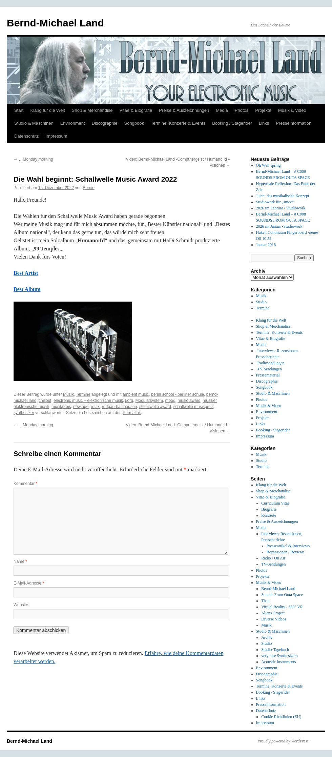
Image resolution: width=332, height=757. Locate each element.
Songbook (134, 123)
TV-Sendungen (273, 564)
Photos (241, 110)
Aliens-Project (273, 613)
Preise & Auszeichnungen (184, 110)
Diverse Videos (273, 619)
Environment (72, 123)
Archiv (266, 637)
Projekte (263, 110)
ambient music (136, 394)
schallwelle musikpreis (193, 406)
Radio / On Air (273, 558)
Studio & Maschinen (34, 123)
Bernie (89, 187)
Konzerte (268, 515)
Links (264, 123)
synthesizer (24, 412)
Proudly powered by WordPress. (283, 741)
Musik (68, 394)
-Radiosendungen (270, 363)
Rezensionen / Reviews (286, 552)
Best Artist (26, 273)
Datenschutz (26, 136)
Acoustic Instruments (278, 661)
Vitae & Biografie (136, 110)
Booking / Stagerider (232, 123)
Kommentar (25, 483)
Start (18, 110)
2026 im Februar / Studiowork (280, 208)
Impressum (56, 136)
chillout (45, 400)
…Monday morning (33, 159)
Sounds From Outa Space (282, 594)
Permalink (132, 412)
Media (222, 110)
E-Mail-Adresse (29, 583)
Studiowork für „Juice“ (275, 202)
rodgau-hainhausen (119, 406)
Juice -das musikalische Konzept (282, 195)
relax (95, 406)
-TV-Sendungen (269, 369)
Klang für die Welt (47, 110)
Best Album (27, 289)
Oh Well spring (268, 165)
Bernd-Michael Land (55, 22)
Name (20, 561)
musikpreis (61, 406)
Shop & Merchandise (92, 110)
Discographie (105, 123)
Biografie (268, 509)
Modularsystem (149, 400)
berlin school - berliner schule (177, 394)
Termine (83, 394)
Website (21, 604)
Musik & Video (292, 110)
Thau (265, 600)
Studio (261, 302)
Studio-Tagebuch (275, 649)
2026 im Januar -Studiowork (279, 226)
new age (80, 406)
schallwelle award (155, 406)
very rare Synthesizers (279, 655)
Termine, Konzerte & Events (178, 123)
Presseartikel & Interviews (288, 546)
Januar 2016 (266, 244)
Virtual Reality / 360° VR (282, 607)
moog (170, 400)
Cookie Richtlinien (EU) (281, 716)
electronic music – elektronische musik (88, 400)
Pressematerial (268, 375)
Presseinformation (293, 123)
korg (129, 400)
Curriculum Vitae (275, 503)
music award (189, 400)
